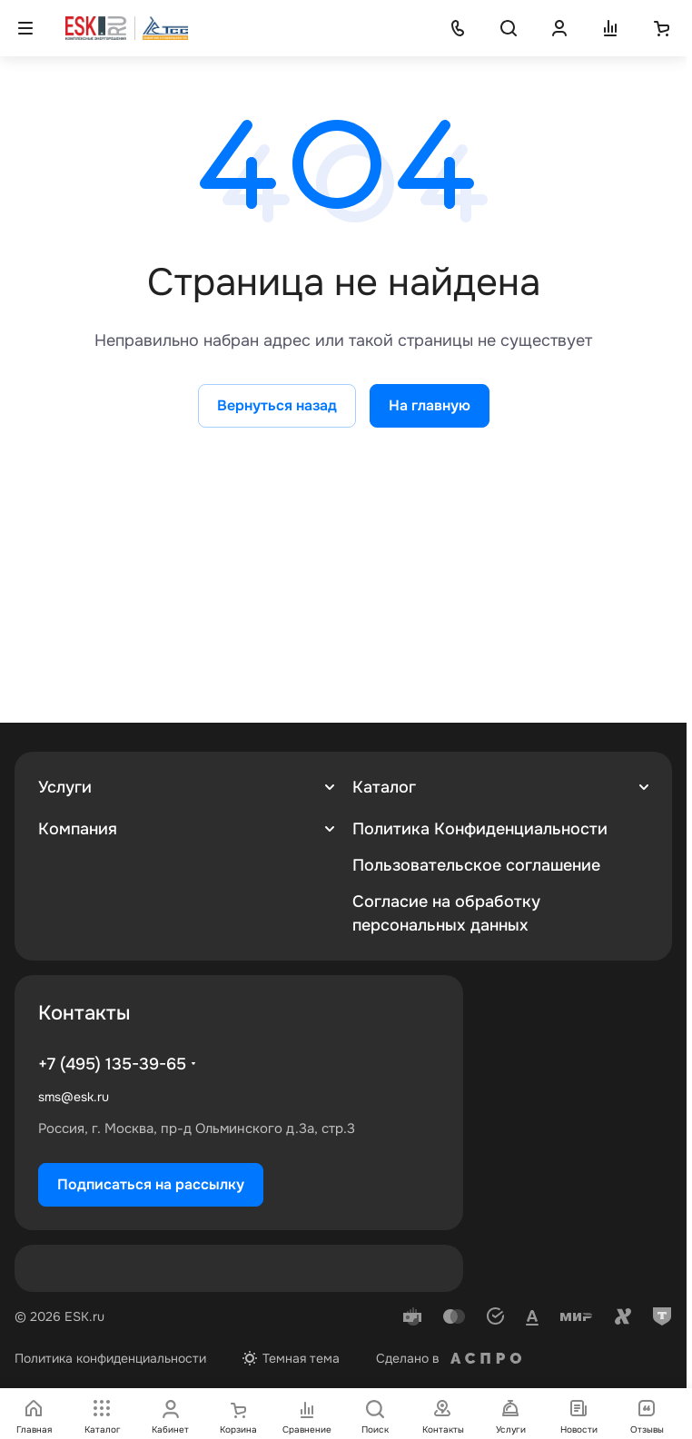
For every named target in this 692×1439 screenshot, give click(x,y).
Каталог (384, 787)
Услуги (65, 787)
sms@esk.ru (73, 1097)
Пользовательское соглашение (476, 865)
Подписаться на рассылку (150, 1184)
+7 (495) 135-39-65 (112, 1064)
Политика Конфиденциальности (480, 829)
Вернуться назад (277, 405)
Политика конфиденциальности (110, 1358)
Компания (77, 829)
